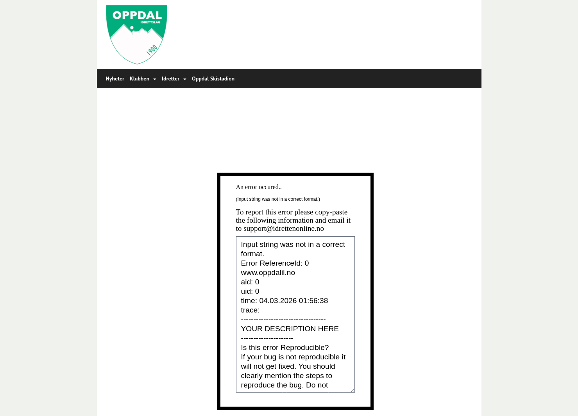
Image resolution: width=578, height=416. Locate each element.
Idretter (174, 78)
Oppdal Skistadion (213, 78)
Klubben (143, 78)
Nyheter (115, 78)
